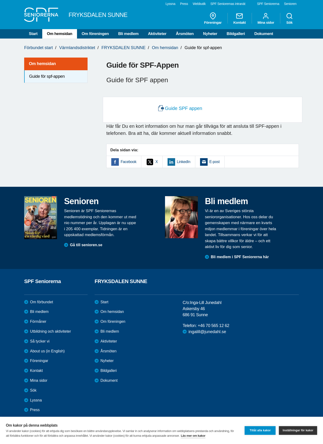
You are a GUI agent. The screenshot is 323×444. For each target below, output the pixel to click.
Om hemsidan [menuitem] (42, 63)
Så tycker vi (40, 341)
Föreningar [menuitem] (213, 18)
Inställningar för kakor (298, 430)
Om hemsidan (59, 33)
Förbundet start (38, 48)
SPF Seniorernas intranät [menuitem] (227, 4)
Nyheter (210, 33)
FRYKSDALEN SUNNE (123, 48)
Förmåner (38, 321)
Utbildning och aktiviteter (50, 331)
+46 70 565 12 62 (213, 325)
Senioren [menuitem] (290, 4)
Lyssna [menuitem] (170, 4)
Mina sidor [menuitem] (266, 18)
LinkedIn (183, 162)
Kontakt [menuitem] (239, 18)
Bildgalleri (236, 33)
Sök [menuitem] (289, 18)
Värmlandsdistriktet (77, 48)
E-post (214, 162)
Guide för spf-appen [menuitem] (47, 76)
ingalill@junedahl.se (207, 331)
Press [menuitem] (184, 4)
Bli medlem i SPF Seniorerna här (240, 257)
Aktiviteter (157, 33)
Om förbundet (41, 302)
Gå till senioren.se (86, 245)
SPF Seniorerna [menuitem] (268, 4)
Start (33, 33)
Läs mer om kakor (193, 435)
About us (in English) (47, 351)
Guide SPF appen (183, 108)
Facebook (128, 162)
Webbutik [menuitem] (199, 4)
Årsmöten (185, 33)
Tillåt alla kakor (260, 430)
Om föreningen (95, 33)
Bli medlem (128, 33)
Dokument (263, 33)
